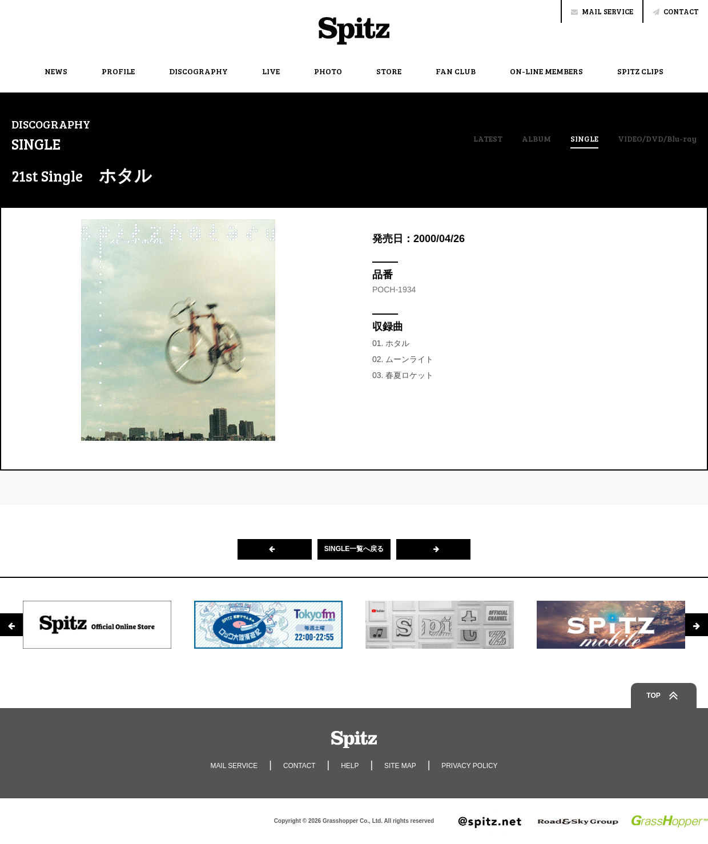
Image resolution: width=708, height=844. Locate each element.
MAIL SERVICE (602, 11)
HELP (350, 766)
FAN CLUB (456, 71)
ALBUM (536, 139)
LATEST (487, 139)
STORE (388, 71)
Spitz (354, 31)
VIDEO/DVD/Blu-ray (657, 139)
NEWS (56, 71)
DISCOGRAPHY (198, 71)
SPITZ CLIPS (640, 71)
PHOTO (328, 71)
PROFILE (118, 71)
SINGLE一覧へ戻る (354, 549)
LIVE (271, 71)
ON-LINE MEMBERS (546, 71)
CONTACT (676, 11)
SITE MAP (400, 766)
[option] (97, 625)
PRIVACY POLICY (470, 766)
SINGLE (584, 139)
